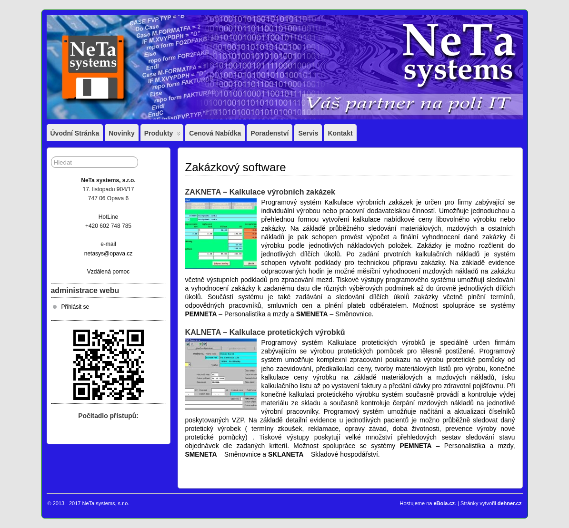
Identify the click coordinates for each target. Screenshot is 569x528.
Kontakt (340, 133)
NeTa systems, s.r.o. (105, 503)
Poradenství (269, 133)
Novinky (121, 133)
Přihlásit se (75, 306)
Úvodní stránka (75, 133)
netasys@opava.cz (108, 253)
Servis (308, 133)
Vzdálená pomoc (108, 271)
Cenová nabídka (215, 133)
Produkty (162, 135)
